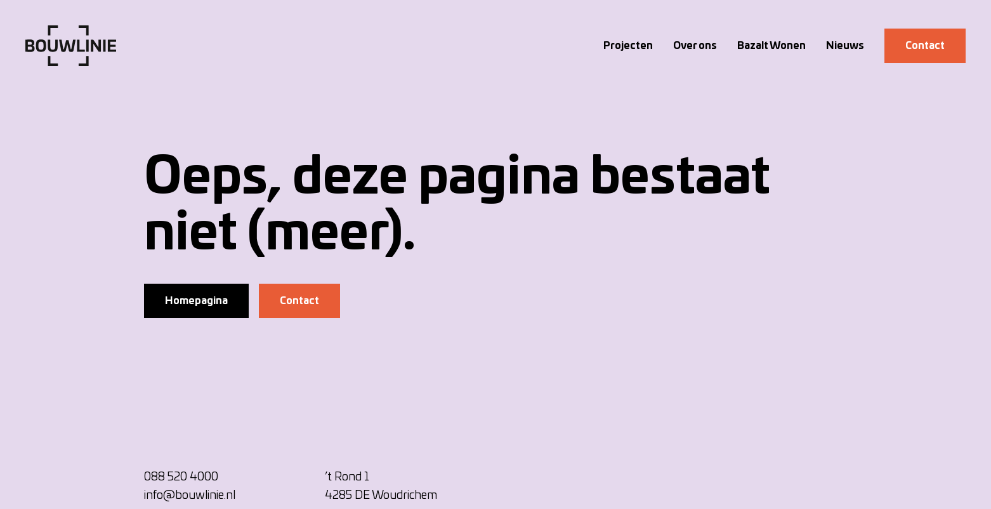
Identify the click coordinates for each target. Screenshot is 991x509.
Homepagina (196, 301)
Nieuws (845, 46)
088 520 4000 (181, 477)
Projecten (628, 46)
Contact (925, 46)
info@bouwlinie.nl (189, 495)
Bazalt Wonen (771, 46)
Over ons (695, 46)
